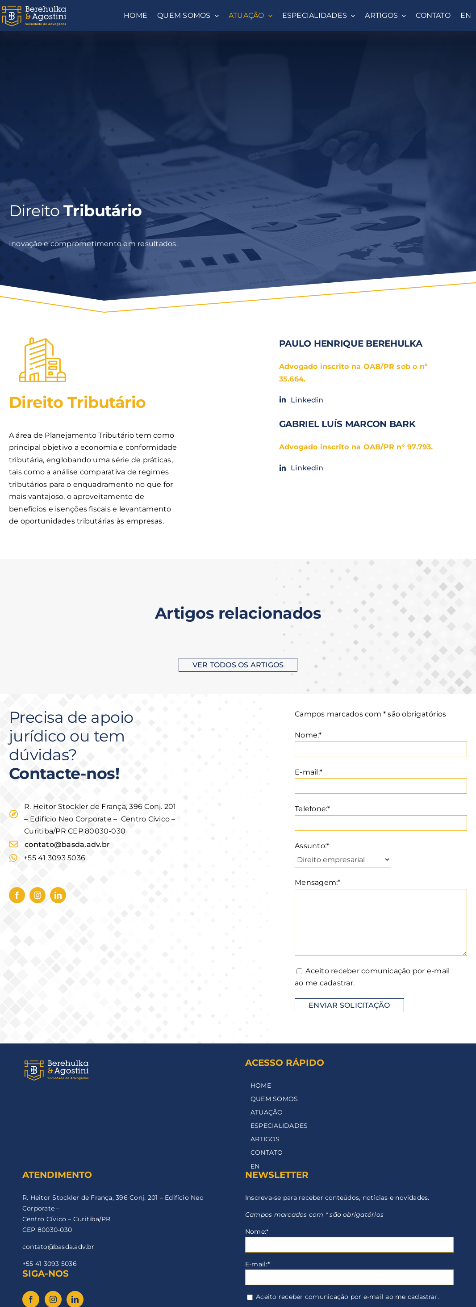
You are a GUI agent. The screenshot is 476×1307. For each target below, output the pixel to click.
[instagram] (37, 895)
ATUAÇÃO (267, 1112)
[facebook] (17, 895)
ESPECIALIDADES (279, 1126)
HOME (261, 1085)
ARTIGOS (265, 1139)
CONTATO (267, 1152)
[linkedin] (58, 895)
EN (255, 1166)
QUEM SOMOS (274, 1099)
